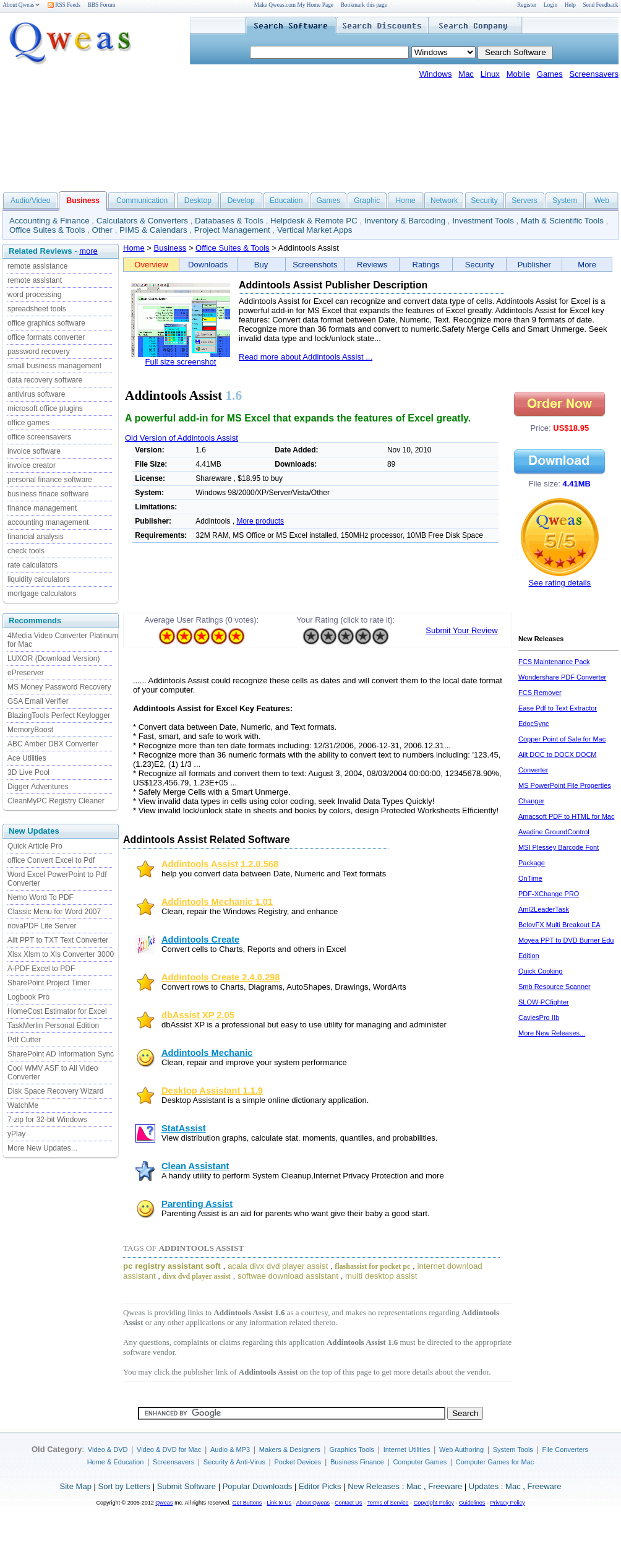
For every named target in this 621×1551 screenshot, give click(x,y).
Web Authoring (461, 1449)
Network (444, 200)
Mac (466, 74)
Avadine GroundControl (553, 832)
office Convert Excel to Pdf (51, 860)
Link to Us (279, 1503)
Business (170, 248)
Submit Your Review (461, 630)
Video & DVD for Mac (169, 1449)
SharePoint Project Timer (48, 983)
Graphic (367, 200)
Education (286, 200)
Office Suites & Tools (47, 230)
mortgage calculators (41, 593)
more (88, 251)
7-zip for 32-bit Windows (47, 1119)
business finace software (47, 494)
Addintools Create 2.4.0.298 (220, 977)
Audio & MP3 (230, 1449)
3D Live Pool (28, 772)
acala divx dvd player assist (278, 1266)
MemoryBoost (30, 729)
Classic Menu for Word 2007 (54, 911)
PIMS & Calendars (153, 230)
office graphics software (46, 323)
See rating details (560, 582)
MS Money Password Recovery (59, 687)
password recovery (38, 351)
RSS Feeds (64, 5)
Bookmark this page (364, 5)
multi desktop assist (381, 1276)
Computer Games (420, 1462)
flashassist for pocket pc (372, 1266)
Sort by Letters (124, 1486)
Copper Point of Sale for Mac (562, 739)
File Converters (565, 1449)
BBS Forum (102, 5)
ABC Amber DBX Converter (52, 744)
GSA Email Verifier (38, 701)
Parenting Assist (197, 1204)
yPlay (16, 1134)
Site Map (76, 1486)
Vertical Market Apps (315, 230)
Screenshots (315, 264)
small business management (54, 365)
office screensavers (39, 437)
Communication (142, 200)
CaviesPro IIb (538, 1017)
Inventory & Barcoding (404, 220)
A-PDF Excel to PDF (41, 968)
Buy (261, 264)
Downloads (208, 264)
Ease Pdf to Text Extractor (557, 708)
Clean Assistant (195, 1166)
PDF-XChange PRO (548, 893)
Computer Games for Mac (495, 1462)
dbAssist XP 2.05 (197, 1015)
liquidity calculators (38, 579)
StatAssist (183, 1128)
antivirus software (36, 394)
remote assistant (34, 280)
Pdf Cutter (24, 1039)
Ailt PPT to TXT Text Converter (57, 940)
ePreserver (25, 672)
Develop (241, 200)
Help (570, 5)
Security (484, 200)
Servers (524, 200)
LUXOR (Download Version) (53, 658)
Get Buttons (247, 1503)
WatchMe (22, 1105)
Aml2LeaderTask (543, 909)
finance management (42, 508)
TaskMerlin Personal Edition (53, 1025)
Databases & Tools (229, 220)
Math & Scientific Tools (562, 220)
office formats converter (46, 337)
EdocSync (533, 723)
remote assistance (37, 266)
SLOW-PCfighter (543, 1002)
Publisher (534, 264)
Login (550, 5)
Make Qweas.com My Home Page (293, 5)
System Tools (513, 1449)
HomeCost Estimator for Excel (57, 1011)
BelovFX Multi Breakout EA (559, 924)
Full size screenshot (180, 361)
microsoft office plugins (45, 408)
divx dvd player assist (197, 1276)
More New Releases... (551, 1033)
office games (28, 422)
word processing (34, 294)
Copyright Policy (434, 1503)
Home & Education (115, 1462)
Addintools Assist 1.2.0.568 (219, 864)
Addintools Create (200, 939)
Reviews (372, 264)
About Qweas (21, 5)
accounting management (47, 522)
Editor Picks (320, 1486)
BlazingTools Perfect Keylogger (58, 715)
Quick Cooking (540, 971)
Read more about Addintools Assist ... (305, 356)
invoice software (34, 451)
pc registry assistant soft (172, 1266)
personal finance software (49, 479)
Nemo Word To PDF (40, 897)
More (587, 264)
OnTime (530, 878)
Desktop (198, 200)
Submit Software (186, 1486)
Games (550, 74)
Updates (484, 1486)
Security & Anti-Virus (234, 1462)
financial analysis (35, 536)
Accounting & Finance (49, 220)
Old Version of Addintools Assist (181, 438)
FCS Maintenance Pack (554, 661)
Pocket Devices (298, 1462)
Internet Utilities (406, 1449)
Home (406, 200)
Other (102, 230)
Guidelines (472, 1503)
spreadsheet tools (36, 309)
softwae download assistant (288, 1276)
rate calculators (32, 565)
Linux (490, 74)
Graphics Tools (351, 1449)
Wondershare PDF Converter (562, 677)
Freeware (445, 1486)
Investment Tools (483, 220)
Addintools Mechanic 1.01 (217, 902)
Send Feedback (601, 5)
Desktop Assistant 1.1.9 (212, 1090)
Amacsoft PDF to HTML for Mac (566, 816)
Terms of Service (387, 1503)
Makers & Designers (289, 1449)
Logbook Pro (28, 997)
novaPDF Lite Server (41, 926)
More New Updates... (42, 1148)
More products (260, 521)
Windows (435, 74)
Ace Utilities (26, 758)
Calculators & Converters (142, 220)
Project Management (232, 230)
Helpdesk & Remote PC (314, 220)
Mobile (518, 74)
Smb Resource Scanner (554, 986)
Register (526, 5)
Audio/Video (31, 200)
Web (601, 200)
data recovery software (44, 380)
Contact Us (348, 1503)
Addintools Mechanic (206, 1053)
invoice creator (31, 465)
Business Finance (357, 1462)
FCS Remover (540, 692)
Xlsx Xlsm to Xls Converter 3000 (60, 954)
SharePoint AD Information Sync (60, 1054)
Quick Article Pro (34, 846)
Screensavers (594, 74)
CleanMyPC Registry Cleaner (56, 801)
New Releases (374, 1486)
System (564, 200)
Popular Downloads (258, 1486)
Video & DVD (108, 1449)
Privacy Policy (507, 1503)
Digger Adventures (38, 786)
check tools (26, 551)
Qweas (164, 1503)
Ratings (426, 264)
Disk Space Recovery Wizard (55, 1091)
